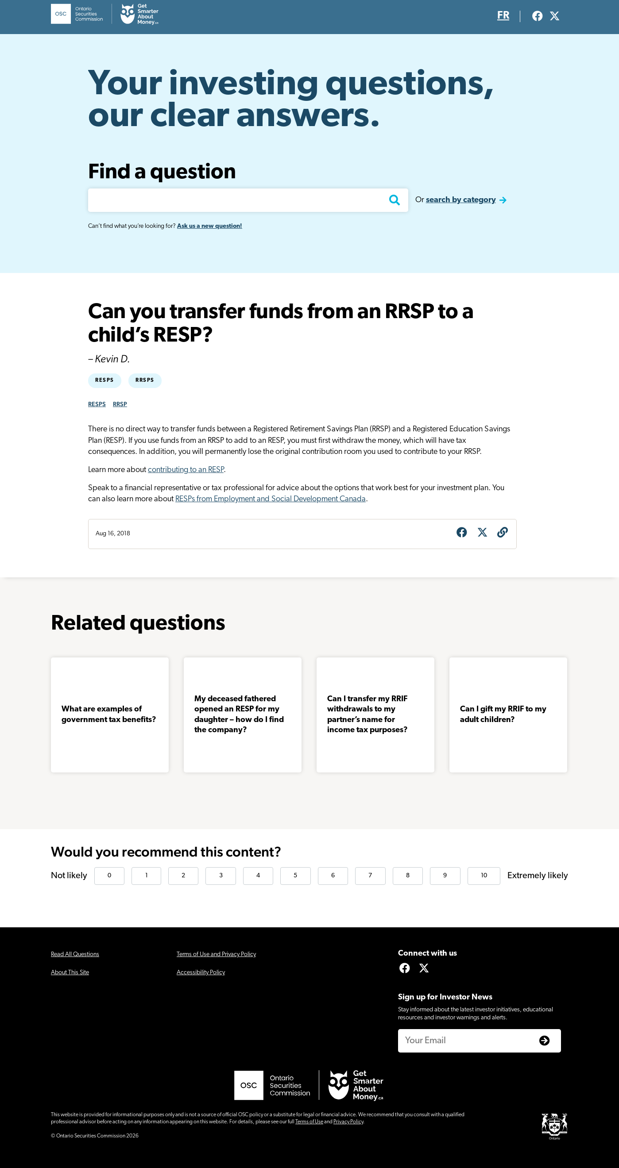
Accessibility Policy (201, 972)
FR (503, 16)
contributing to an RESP (186, 470)
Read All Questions (75, 954)
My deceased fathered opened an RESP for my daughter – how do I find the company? (239, 714)
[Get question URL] (502, 533)
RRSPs (145, 380)
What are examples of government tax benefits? (109, 714)
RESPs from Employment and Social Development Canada (270, 499)
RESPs (104, 380)
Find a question (162, 173)
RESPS (97, 403)
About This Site (70, 972)
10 (484, 875)
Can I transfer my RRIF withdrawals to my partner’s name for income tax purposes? (375, 714)
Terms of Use (309, 1122)
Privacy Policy (348, 1122)
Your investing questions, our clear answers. (291, 101)
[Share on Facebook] (461, 533)
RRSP (120, 403)
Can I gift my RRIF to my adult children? (503, 714)
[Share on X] (482, 533)
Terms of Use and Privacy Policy (216, 954)
